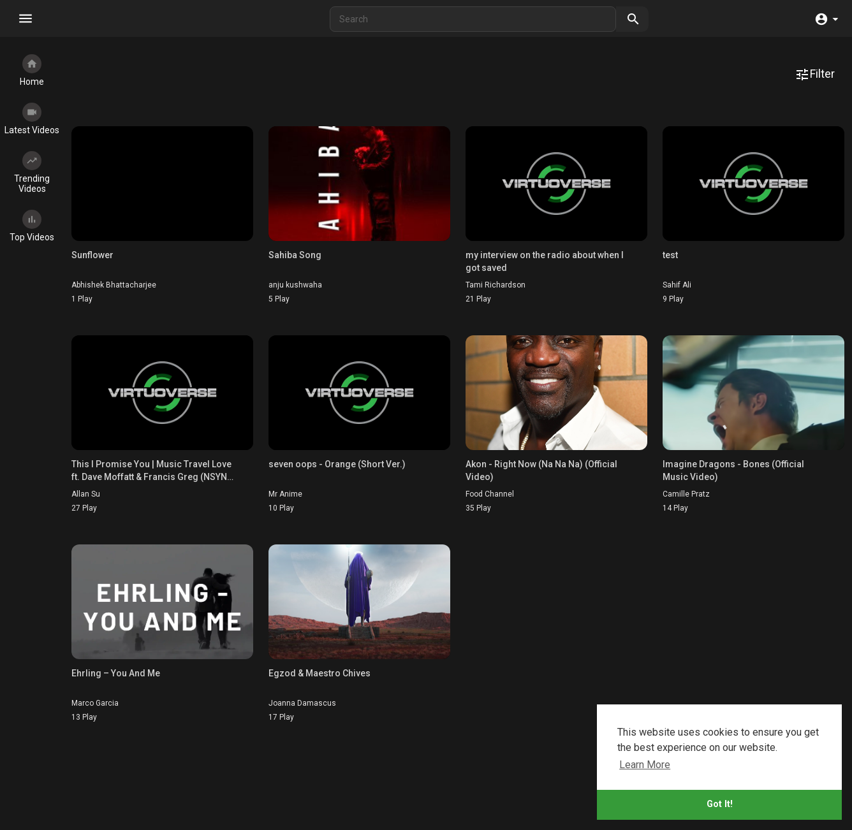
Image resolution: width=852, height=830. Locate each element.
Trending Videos (32, 172)
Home (32, 70)
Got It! (720, 804)
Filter (815, 74)
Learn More (644, 765)
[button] (826, 25)
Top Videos (32, 226)
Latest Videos (31, 119)
